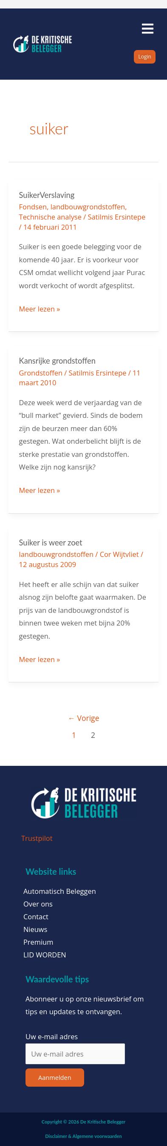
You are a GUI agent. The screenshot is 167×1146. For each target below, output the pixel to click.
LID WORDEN (44, 955)
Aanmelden (54, 1077)
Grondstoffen (40, 373)
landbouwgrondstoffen (88, 206)
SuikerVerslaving (47, 195)
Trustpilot (37, 838)
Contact (35, 916)
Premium (38, 942)
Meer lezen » (39, 308)
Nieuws (35, 929)
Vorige (83, 718)
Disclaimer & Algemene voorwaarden (83, 1136)
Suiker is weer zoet (50, 542)
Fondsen (33, 206)
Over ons (38, 904)
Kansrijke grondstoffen (57, 360)
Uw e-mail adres (51, 1036)
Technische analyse (50, 217)
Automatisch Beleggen (59, 891)
